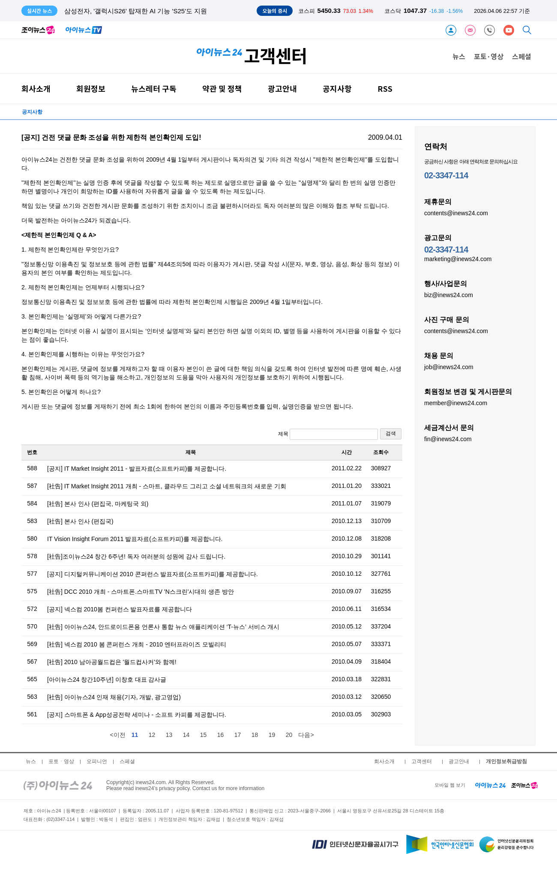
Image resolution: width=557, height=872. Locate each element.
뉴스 (458, 56)
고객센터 (421, 761)
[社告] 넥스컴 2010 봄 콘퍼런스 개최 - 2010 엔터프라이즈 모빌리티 (136, 644)
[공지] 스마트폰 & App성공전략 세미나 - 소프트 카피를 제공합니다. (136, 714)
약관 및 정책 (222, 88)
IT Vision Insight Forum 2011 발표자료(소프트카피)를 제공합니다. (134, 538)
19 (272, 734)
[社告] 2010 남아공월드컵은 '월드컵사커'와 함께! (112, 662)
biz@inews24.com (448, 294)
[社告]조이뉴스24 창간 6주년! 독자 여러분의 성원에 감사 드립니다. (136, 556)
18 (255, 734)
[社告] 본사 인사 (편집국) (80, 521)
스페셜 (521, 56)
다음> (306, 734)
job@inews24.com (448, 366)
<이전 (117, 734)
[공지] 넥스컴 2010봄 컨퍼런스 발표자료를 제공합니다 (119, 609)
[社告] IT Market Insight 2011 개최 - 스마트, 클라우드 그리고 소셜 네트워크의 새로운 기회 (166, 486)
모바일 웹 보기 (449, 785)
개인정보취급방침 (506, 761)
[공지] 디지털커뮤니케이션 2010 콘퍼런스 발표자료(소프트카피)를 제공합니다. (152, 574)
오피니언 (97, 761)
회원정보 (90, 88)
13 (169, 734)
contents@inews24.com (456, 212)
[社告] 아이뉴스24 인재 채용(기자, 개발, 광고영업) (114, 697)
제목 (328, 434)
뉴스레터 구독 (154, 88)
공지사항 (337, 88)
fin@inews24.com (448, 438)
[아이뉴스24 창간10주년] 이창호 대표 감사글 (106, 679)
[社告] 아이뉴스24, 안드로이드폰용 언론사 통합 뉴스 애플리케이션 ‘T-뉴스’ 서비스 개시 (163, 626)
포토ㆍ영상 (61, 761)
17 (237, 734)
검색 (391, 433)
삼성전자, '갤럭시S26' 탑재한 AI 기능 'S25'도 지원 (135, 11)
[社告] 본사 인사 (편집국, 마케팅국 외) (97, 503)
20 (289, 734)
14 (186, 734)
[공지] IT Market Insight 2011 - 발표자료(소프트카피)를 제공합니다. (136, 468)
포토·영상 (488, 56)
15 (203, 734)
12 (152, 734)
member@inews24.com (455, 402)
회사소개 (36, 88)
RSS (384, 88)
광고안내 (282, 88)
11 (135, 734)
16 (220, 734)
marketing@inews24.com (457, 258)
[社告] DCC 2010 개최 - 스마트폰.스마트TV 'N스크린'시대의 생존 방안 (140, 591)
